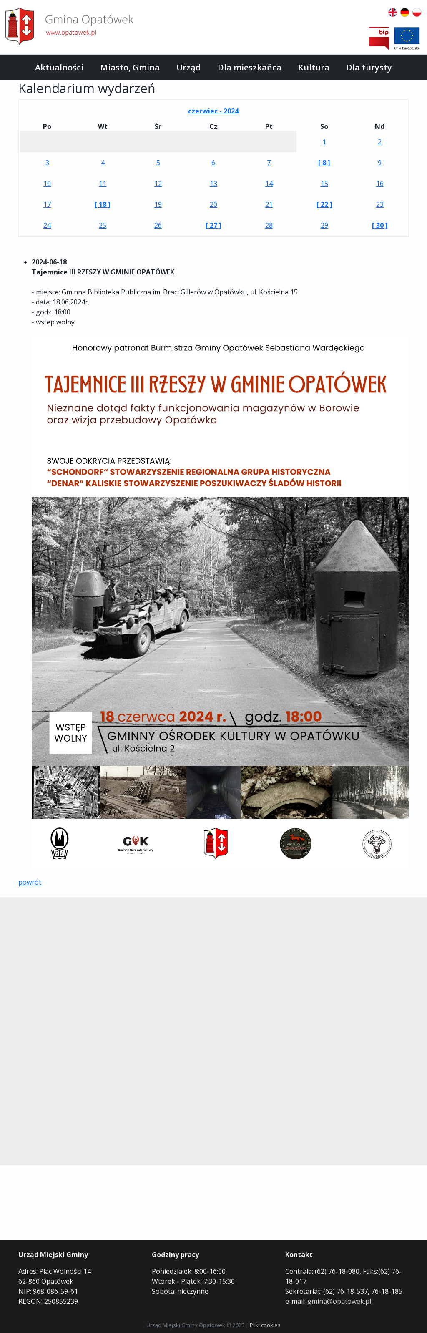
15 (324, 183)
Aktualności (59, 67)
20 (213, 204)
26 (158, 225)
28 (269, 225)
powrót (29, 882)
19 (158, 204)
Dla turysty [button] (369, 67)
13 (213, 183)
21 (269, 204)
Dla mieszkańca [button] (249, 67)
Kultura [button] (313, 67)
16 (380, 183)
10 (47, 183)
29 (324, 225)
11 (102, 183)
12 (158, 183)
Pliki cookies (265, 1325)
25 (102, 225)
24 (47, 225)
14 (269, 183)
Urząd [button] (188, 67)
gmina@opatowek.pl (339, 1301)
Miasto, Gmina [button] (130, 67)
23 (380, 204)
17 (47, 204)
